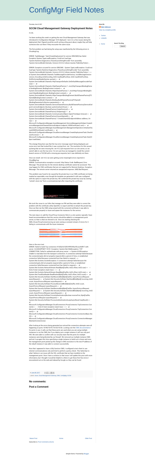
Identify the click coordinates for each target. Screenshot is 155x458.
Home (61, 438)
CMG (58, 375)
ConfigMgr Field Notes (66, 10)
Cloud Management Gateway (47, 375)
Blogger (86, 454)
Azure (36, 375)
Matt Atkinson (106, 27)
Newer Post (33, 438)
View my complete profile (107, 30)
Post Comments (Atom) (46, 442)
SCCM (69, 375)
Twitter (103, 35)
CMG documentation (83, 328)
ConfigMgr (63, 375)
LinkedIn (104, 38)
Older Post (88, 438)
